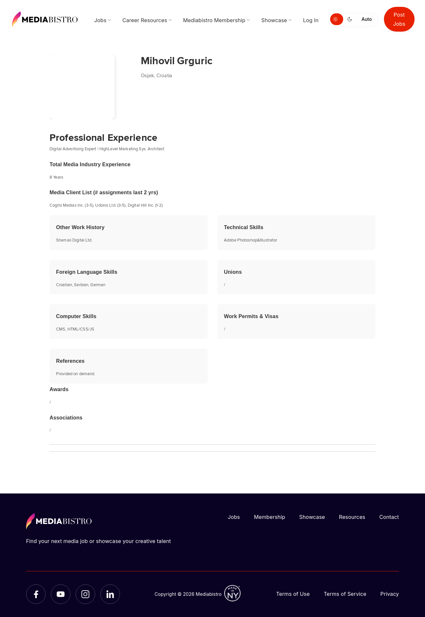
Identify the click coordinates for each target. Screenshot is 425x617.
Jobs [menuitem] (100, 20)
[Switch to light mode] (336, 19)
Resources (352, 517)
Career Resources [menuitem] (145, 20)
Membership (269, 517)
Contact (389, 517)
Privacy (389, 594)
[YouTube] (60, 594)
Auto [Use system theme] (366, 19)
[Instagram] (85, 594)
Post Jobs (399, 19)
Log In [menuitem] (310, 20)
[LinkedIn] (110, 594)
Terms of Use (293, 594)
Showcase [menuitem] (274, 20)
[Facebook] (36, 594)
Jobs (234, 517)
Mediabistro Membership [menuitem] (214, 20)
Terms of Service (345, 594)
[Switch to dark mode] (351, 19)
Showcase (312, 517)
